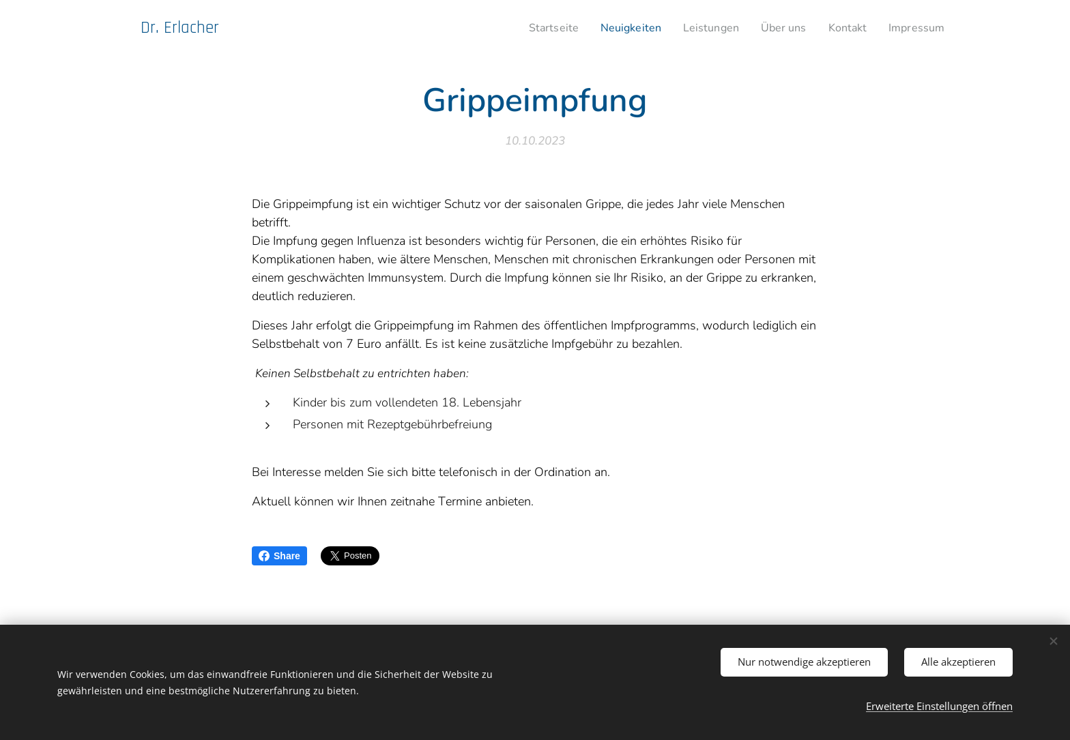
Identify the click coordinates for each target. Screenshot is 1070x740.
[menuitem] (533, 28)
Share (279, 555)
